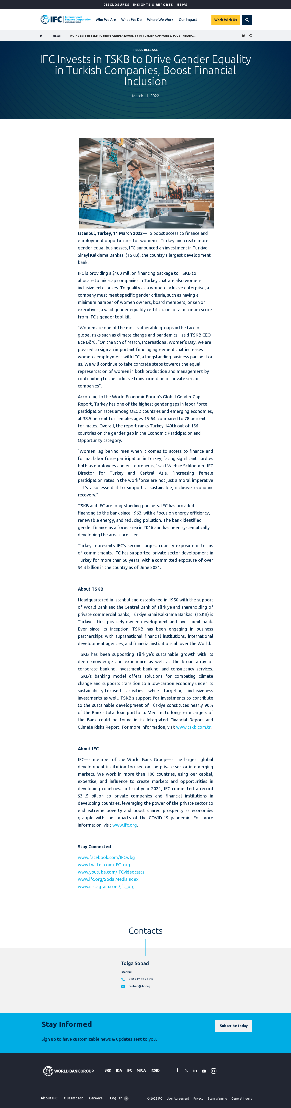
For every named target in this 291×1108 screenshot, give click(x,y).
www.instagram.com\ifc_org (106, 886)
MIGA (141, 1070)
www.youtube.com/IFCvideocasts (111, 871)
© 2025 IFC (154, 1098)
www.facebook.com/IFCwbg (106, 857)
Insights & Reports (153, 4)
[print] (242, 35)
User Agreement (178, 1098)
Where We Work (160, 20)
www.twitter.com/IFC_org (104, 864)
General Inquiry (241, 1098)
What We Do (131, 20)
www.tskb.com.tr (193, 727)
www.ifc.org (124, 824)
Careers (96, 1098)
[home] (41, 35)
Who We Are (106, 20)
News (182, 4)
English (116, 1098)
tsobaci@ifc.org (139, 986)
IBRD (107, 1070)
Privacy (198, 1098)
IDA (119, 1070)
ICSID (155, 1070)
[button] (247, 20)
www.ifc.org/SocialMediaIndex (108, 879)
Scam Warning (217, 1098)
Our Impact (188, 20)
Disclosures (116, 4)
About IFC (49, 1098)
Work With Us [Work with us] (225, 20)
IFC (129, 1070)
